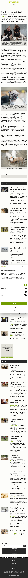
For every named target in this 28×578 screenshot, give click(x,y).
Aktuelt (2, 16)
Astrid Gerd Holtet (21, 531)
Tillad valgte (14, 307)
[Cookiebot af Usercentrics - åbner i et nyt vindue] (22, 266)
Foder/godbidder (13, 496)
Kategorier (14, 548)
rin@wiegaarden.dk (7, 355)
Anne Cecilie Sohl (12, 14)
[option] (14, 159)
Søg (25, 545)
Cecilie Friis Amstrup (22, 403)
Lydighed (12, 441)
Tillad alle (14, 303)
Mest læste (14, 553)
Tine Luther (20, 251)
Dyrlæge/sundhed (14, 516)
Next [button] (25, 159)
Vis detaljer (22, 299)
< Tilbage (3, 9)
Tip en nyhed (14, 551)
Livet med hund (13, 405)
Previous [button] (2, 159)
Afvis (14, 310)
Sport (11, 460)
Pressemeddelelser (14, 194)
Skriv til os (7, 357)
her (10, 148)
